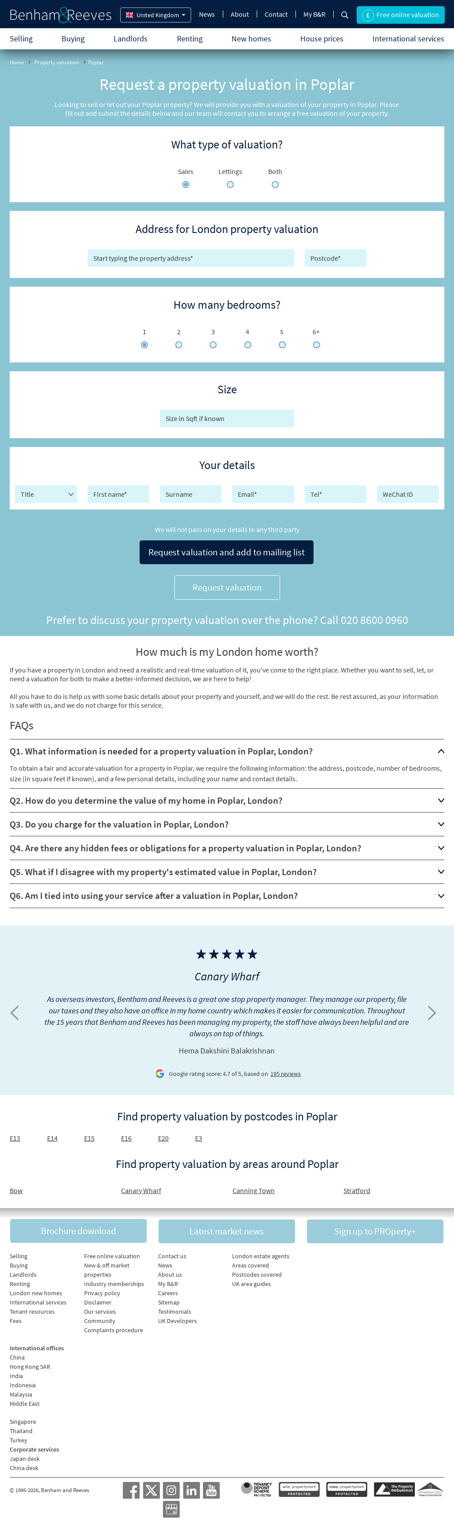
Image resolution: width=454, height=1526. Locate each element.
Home (17, 62)
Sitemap (169, 1300)
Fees (16, 1318)
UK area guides (251, 1281)
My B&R (314, 14)
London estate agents (260, 1253)
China (17, 1355)
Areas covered (250, 1263)
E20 (163, 1134)
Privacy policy (102, 1290)
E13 (15, 1134)
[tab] (227, 747)
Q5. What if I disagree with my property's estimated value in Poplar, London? (163, 868)
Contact (276, 14)
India (16, 1373)
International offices (37, 1345)
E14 (52, 1134)
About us (170, 1272)
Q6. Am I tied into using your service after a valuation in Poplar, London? (154, 892)
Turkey (18, 1437)
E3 (198, 1134)
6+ (316, 331)
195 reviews (285, 1070)
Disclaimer (97, 1300)
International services (408, 38)
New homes (251, 38)
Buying (73, 38)
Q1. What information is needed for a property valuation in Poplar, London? (161, 748)
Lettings (230, 171)
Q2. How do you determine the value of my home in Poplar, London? (146, 797)
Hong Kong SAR (30, 1364)
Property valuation (56, 62)
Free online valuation (112, 1253)
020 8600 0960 (374, 616)
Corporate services (34, 1447)
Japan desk (25, 1456)
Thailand (21, 1428)
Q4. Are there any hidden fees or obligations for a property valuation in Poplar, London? (185, 844)
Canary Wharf (141, 1186)
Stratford (356, 1186)
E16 (126, 1134)
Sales (185, 171)
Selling (21, 38)
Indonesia (23, 1382)
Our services (100, 1309)
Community (99, 1318)
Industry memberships (114, 1281)
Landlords (131, 38)
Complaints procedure (113, 1327)
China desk (24, 1465)
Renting (190, 38)
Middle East (25, 1401)
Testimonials (174, 1309)
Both (275, 171)
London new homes (36, 1290)
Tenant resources (32, 1309)
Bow (16, 1186)
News (207, 14)
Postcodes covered (257, 1272)
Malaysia (21, 1392)
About (240, 14)
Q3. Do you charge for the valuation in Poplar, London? (119, 821)
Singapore (23, 1419)
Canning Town (254, 1186)
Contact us (172, 1253)
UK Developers (177, 1318)
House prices (321, 38)
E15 (89, 1134)
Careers (168, 1290)
